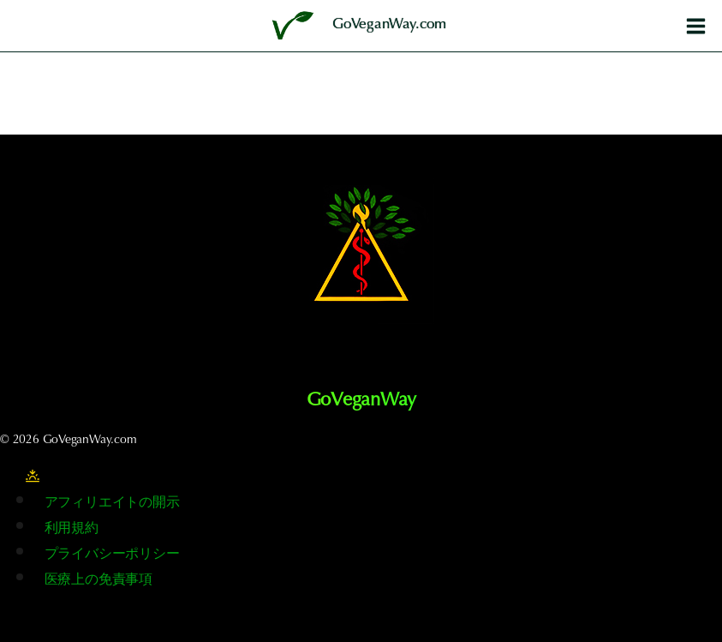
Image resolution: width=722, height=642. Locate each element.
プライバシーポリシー (112, 554)
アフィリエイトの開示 (112, 503)
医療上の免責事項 (98, 580)
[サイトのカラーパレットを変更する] (32, 476)
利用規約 (71, 529)
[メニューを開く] (695, 25)
